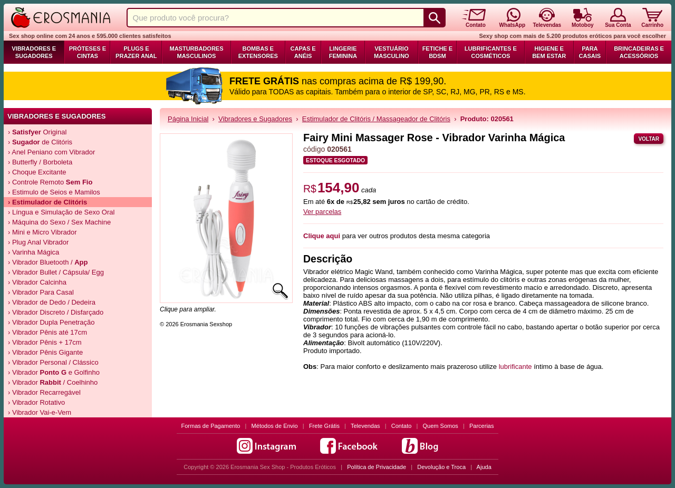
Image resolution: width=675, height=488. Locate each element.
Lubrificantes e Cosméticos (491, 52)
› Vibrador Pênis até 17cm (47, 332)
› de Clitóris (40, 142)
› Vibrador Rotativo (36, 402)
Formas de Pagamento (210, 426)
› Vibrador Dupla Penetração (51, 322)
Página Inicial (188, 119)
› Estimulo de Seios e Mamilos (54, 192)
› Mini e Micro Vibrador (42, 232)
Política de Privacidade (376, 467)
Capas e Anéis (303, 52)
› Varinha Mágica (33, 252)
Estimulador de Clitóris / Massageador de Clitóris (376, 119)
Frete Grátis (324, 426)
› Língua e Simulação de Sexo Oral (61, 212)
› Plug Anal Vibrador (38, 242)
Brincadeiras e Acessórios (639, 52)
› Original (37, 132)
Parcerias (481, 426)
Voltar (648, 139)
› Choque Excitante (37, 172)
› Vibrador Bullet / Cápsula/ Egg (56, 272)
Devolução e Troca (441, 467)
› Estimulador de (47, 202)
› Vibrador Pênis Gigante (45, 352)
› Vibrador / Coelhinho (53, 382)
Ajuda (484, 467)
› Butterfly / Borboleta (40, 162)
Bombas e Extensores (258, 52)
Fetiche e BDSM (437, 52)
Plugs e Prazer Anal (136, 52)
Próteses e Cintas (87, 52)
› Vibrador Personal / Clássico (53, 362)
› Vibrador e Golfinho (54, 372)
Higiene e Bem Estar (549, 52)
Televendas (365, 426)
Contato (401, 426)
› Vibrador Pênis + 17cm (45, 342)
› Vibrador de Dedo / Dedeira (51, 302)
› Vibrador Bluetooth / (48, 262)
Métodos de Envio (275, 426)
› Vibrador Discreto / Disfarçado (55, 312)
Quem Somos (440, 426)
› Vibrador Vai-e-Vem (39, 412)
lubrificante (515, 366)
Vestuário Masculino (391, 52)
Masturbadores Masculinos (196, 52)
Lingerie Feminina (343, 52)
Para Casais (590, 52)
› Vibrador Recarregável (44, 392)
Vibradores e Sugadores (34, 52)
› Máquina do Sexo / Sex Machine (59, 222)
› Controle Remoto (50, 182)
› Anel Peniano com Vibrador (51, 152)
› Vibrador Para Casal (41, 292)
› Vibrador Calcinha (37, 282)
